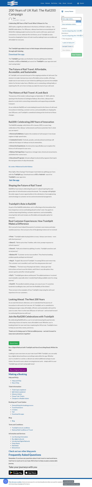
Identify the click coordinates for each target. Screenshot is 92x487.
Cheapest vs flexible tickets (20, 398)
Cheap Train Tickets (18, 396)
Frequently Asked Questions (25, 454)
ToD (13, 412)
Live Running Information (20, 437)
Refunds (47, 3)
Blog (13, 421)
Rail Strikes (54, 3)
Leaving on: (64, 28)
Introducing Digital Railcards (21, 441)
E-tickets (15, 410)
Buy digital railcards (18, 439)
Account (69, 3)
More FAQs (15, 383)
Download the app (16, 54)
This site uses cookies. (15, 482)
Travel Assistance (17, 407)
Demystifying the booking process (22, 405)
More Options (66, 50)
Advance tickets (17, 394)
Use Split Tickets (67, 46)
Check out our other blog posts (22, 451)
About (64, 3)
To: (62, 21)
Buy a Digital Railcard (18, 370)
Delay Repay (16, 443)
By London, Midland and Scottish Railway (21, 166)
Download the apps (18, 414)
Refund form (16, 448)
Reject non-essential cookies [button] (71, 484)
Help (60, 3)
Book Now (14, 343)
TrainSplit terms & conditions (21, 428)
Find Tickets (76, 55)
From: (62, 16)
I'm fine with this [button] (68, 481)
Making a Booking (18, 374)
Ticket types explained (19, 390)
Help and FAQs (16, 381)
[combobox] (71, 18)
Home (42, 3)
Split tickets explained (18, 392)
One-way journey (66, 38)
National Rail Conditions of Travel (22, 430)
